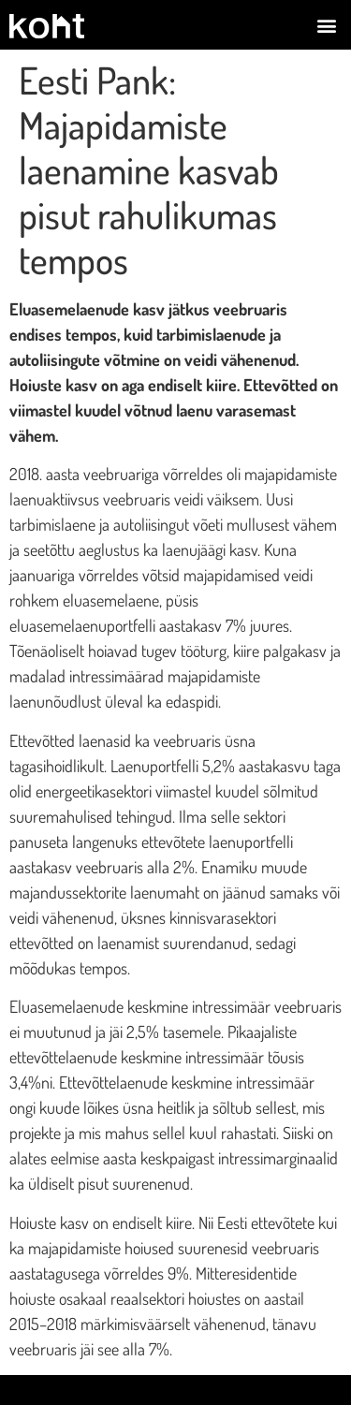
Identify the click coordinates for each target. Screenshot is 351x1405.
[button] (326, 24)
